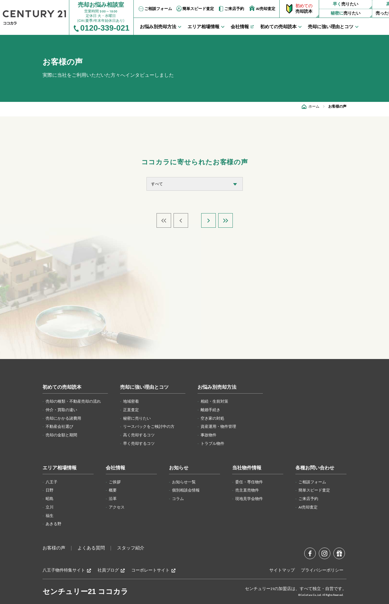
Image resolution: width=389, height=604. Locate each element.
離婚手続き (210, 410)
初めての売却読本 (62, 387)
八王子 (51, 482)
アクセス (117, 507)
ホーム (313, 106)
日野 (49, 490)
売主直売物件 (247, 490)
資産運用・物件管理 (218, 426)
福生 (49, 515)
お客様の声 (54, 548)
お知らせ (178, 468)
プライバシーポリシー (322, 570)
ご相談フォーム (155, 8)
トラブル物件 (212, 443)
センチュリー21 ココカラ (85, 591)
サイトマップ (282, 570)
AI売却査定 (262, 8)
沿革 (113, 498)
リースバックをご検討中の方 (148, 426)
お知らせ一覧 (184, 482)
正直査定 (131, 410)
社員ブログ (111, 570)
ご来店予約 (231, 8)
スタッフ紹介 (130, 548)
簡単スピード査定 (195, 8)
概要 (113, 490)
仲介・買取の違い (61, 410)
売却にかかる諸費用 (63, 418)
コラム (178, 498)
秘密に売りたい (137, 418)
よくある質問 (91, 548)
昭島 (49, 498)
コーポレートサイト (153, 570)
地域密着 (131, 401)
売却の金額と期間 (61, 435)
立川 (49, 507)
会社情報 (115, 468)
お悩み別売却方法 (217, 387)
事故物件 (208, 435)
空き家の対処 (212, 418)
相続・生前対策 (214, 401)
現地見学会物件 (249, 498)
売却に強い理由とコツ (144, 387)
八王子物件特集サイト (67, 570)
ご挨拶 (115, 482)
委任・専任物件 (249, 482)
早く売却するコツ (139, 443)
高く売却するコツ (139, 435)
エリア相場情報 (60, 468)
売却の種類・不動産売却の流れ (73, 401)
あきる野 (53, 524)
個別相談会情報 (186, 490)
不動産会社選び (59, 426)
